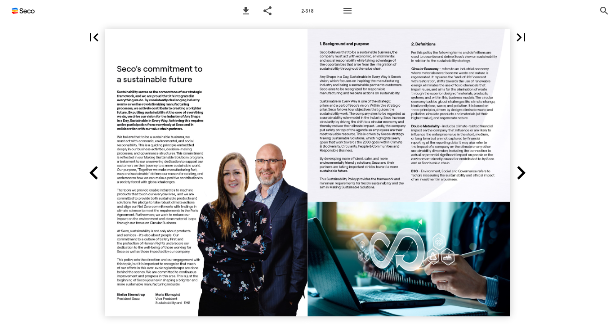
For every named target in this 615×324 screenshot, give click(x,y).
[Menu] (347, 11)
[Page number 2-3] (307, 11)
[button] (246, 11)
